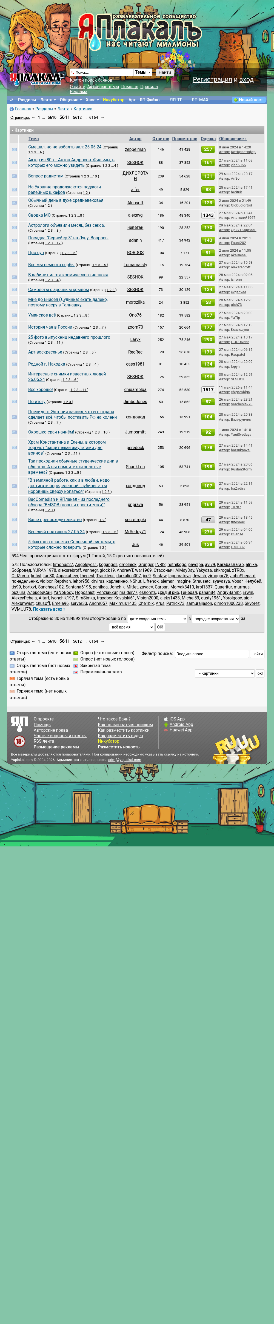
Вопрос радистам (46, 176)
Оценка (208, 138)
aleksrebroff (240, 267)
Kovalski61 (124, 598)
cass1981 (135, 364)
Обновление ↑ (233, 138)
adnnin (135, 240)
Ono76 (135, 315)
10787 (236, 507)
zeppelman (135, 149)
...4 (114, 165)
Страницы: (20, 117)
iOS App (177, 719)
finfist (36, 575)
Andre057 (98, 603)
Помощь (129, 86)
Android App (181, 724)
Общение (69, 99)
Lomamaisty (135, 264)
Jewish (199, 575)
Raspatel (238, 354)
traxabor (105, 598)
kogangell (108, 564)
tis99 (16, 587)
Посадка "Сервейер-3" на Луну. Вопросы (68, 237)
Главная (23, 109)
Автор (135, 138)
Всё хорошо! (40, 389)
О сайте (77, 86)
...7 (101, 327)
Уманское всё (42, 315)
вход (246, 79)
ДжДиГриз (168, 592)
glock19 (107, 570)
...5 (73, 253)
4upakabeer (67, 575)
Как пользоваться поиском (125, 724)
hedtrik (236, 192)
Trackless (105, 575)
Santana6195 (78, 587)
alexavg (135, 215)
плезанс (238, 522)
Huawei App (181, 730)
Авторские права (51, 730)
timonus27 (63, 564)
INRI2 (160, 564)
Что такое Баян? (114, 719)
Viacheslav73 (242, 404)
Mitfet (132, 587)
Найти (165, 72)
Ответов (160, 138)
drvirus (97, 581)
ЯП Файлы (150, 99)
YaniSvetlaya (241, 434)
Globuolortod (241, 205)
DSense (237, 534)
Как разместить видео (120, 735)
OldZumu (20, 575)
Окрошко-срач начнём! (51, 432)
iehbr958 (81, 581)
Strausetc (202, 581)
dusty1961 (211, 598)
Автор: (224, 152)
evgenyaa (238, 292)
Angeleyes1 (86, 564)
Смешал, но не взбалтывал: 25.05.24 (64, 147)
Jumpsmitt (135, 432)
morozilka (135, 302)
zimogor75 (218, 575)
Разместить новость (118, 747)
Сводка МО (39, 215)
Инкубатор (113, 99)
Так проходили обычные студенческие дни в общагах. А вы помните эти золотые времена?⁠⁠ (73, 467)
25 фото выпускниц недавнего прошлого (69, 337)
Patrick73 (175, 603)
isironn (236, 279)
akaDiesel (239, 255)
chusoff (43, 603)
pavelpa (195, 564)
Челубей (252, 581)
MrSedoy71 (135, 531)
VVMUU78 (21, 609)
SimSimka (85, 598)
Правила (149, 86)
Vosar (237, 581)
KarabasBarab (230, 564)
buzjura (18, 592)
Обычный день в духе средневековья (65, 200)
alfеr (135, 189)
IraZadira (238, 488)
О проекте (44, 719)
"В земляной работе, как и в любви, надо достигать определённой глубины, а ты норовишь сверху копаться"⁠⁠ (69, 486)
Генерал (189, 592)
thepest (87, 575)
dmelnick (127, 564)
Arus (160, 603)
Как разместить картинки (123, 730)
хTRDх (238, 570)
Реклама (78, 91)
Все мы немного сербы (51, 264)
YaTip (235, 317)
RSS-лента (44, 741)
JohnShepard (242, 575)
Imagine (183, 581)
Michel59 (190, 598)
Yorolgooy (232, 598)
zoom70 (135, 327)
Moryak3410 (182, 587)
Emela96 (60, 603)
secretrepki (135, 519)
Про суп (36, 252)
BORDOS (135, 252)
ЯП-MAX (200, 99)
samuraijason (199, 603)
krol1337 (204, 587)
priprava (135, 504)
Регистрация (212, 79)
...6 (40, 152)
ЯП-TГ (176, 99)
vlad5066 (238, 165)
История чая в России (50, 327)
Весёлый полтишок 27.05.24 (56, 531)
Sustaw (159, 575)
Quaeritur (223, 587)
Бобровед (21, 570)
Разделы (27, 99)
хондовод (135, 417)
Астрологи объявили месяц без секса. (66, 225)
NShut (135, 581)
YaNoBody (63, 592)
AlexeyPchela (24, 598)
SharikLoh (135, 466)
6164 (93, 117)
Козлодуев (240, 330)
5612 (77, 117)
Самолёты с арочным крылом (58, 289)
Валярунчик (241, 419)
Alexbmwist (23, 603)
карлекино (117, 581)
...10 (94, 176)
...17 (58, 243)
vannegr (90, 570)
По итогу (36, 401)
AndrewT (125, 570)
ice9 (147, 575)
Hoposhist (85, 592)
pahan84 (207, 592)
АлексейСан (39, 592)
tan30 (48, 575)
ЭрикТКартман (243, 230)
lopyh (235, 366)
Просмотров (185, 138)
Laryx (135, 339)
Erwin (248, 592)
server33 (79, 603)
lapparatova (179, 575)
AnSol (236, 178)
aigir (248, 598)
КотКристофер (243, 152)
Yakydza (204, 570)
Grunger (145, 564)
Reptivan (63, 581)
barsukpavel (240, 450)
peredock (135, 447)
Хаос (90, 99)
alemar (167, 581)
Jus (135, 544)
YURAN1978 (44, 570)
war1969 (143, 570)
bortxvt (29, 587)
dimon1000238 (228, 603)
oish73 (236, 305)
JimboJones (135, 401)
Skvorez (252, 603)
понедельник (25, 581)
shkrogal (222, 570)
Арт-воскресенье (45, 352)
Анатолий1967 (243, 218)
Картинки (83, 109)
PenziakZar (107, 592)
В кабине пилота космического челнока (68, 274)
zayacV (146, 587)
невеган (135, 227)
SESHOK (135, 162)
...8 (80, 215)
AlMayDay (184, 570)
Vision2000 (147, 598)
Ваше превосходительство (55, 519)
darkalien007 (128, 575)
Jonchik (117, 587)
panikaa (100, 587)
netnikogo (176, 564)
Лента (46, 99)
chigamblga (135, 389)
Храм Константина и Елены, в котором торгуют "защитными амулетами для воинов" (67, 448)
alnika (251, 564)
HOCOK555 (240, 342)
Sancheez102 (51, 587)
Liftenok (151, 581)
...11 (58, 342)
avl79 (210, 564)
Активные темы (103, 86)
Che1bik (146, 603)
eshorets (147, 592)
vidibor (46, 581)
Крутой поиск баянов (91, 80)
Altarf (44, 598)
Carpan (162, 587)
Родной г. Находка (46, 364)
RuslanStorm (241, 469)
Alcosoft (135, 202)
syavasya (221, 581)
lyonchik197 (62, 598)
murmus (242, 587)
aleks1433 (170, 598)
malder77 (128, 592)
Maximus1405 (122, 603)
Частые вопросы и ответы (60, 735)
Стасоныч (164, 570)
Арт (132, 99)
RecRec (135, 352)
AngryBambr (229, 592)
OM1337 (238, 547)
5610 (52, 117)
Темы (141, 72)
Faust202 (238, 243)
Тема (33, 138)
